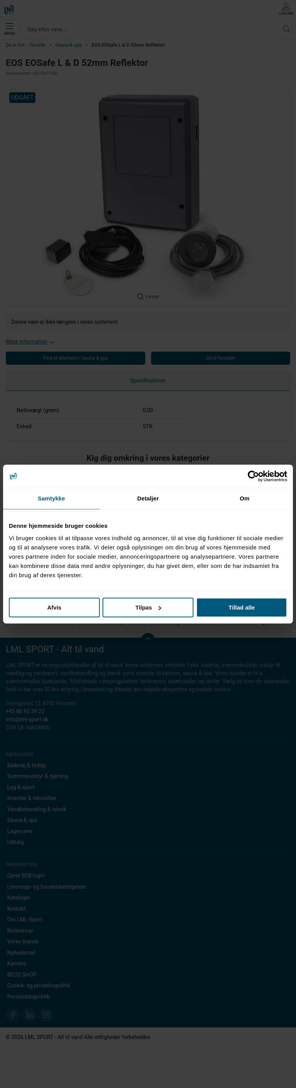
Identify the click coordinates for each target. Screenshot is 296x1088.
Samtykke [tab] (51, 498)
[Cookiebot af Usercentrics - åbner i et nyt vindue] (253, 476)
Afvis (54, 607)
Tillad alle (242, 607)
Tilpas (148, 607)
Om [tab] (244, 498)
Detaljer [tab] (148, 498)
